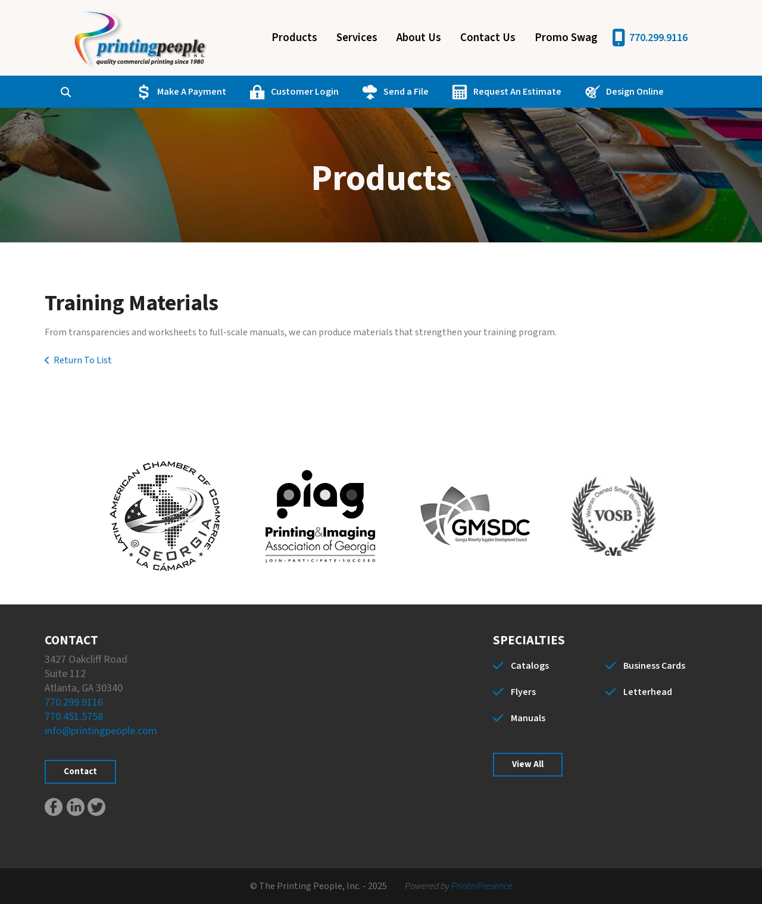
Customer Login (302, 91)
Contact (80, 771)
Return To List (83, 360)
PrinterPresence (482, 886)
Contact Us (488, 38)
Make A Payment (188, 91)
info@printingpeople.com (101, 731)
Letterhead (647, 692)
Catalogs (530, 665)
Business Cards (654, 665)
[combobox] (85, 92)
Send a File (403, 91)
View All (528, 764)
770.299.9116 (658, 37)
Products (294, 38)
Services (356, 38)
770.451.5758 (74, 716)
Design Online (632, 91)
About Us (418, 38)
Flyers (523, 692)
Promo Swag (566, 38)
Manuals (528, 718)
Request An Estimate (514, 91)
